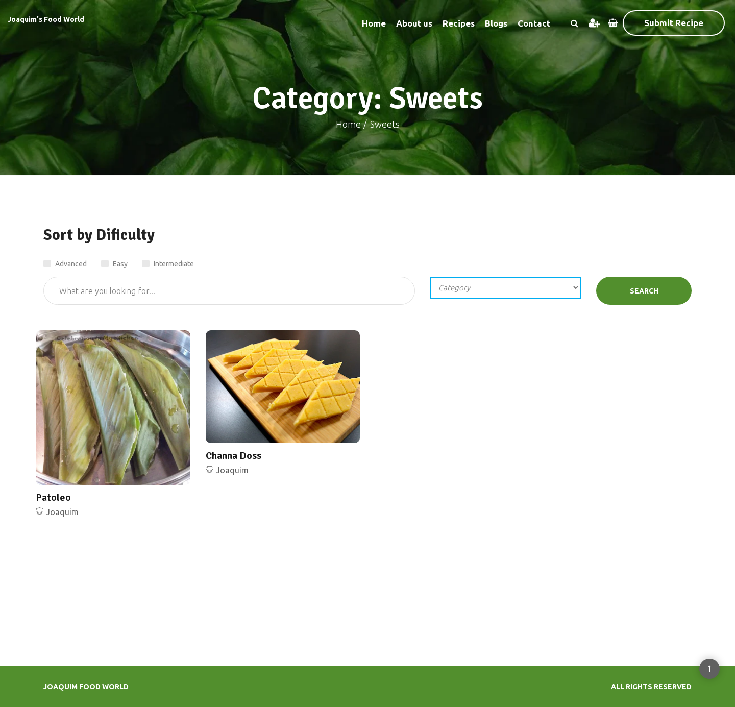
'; (505, 288)
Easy (114, 264)
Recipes (459, 23)
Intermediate (168, 264)
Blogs (496, 23)
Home (374, 23)
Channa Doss (233, 455)
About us (414, 23)
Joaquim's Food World (46, 19)
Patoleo (53, 497)
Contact (534, 23)
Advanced (65, 264)
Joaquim (62, 512)
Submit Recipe (673, 23)
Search (644, 291)
